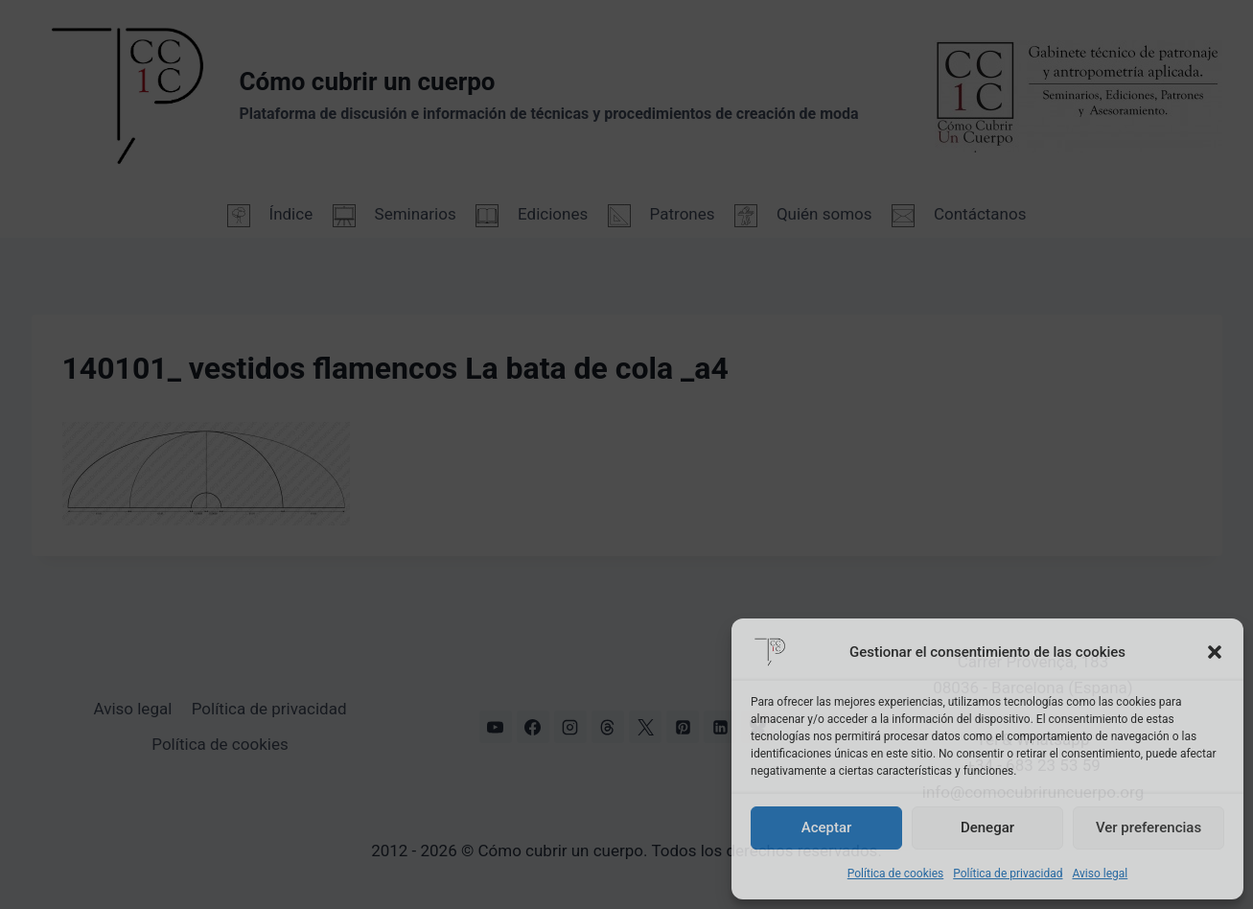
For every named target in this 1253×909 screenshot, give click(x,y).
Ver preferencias (1148, 827)
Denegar (987, 827)
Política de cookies (895, 873)
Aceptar (826, 827)
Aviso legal (1099, 873)
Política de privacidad (1007, 873)
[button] (1214, 652)
